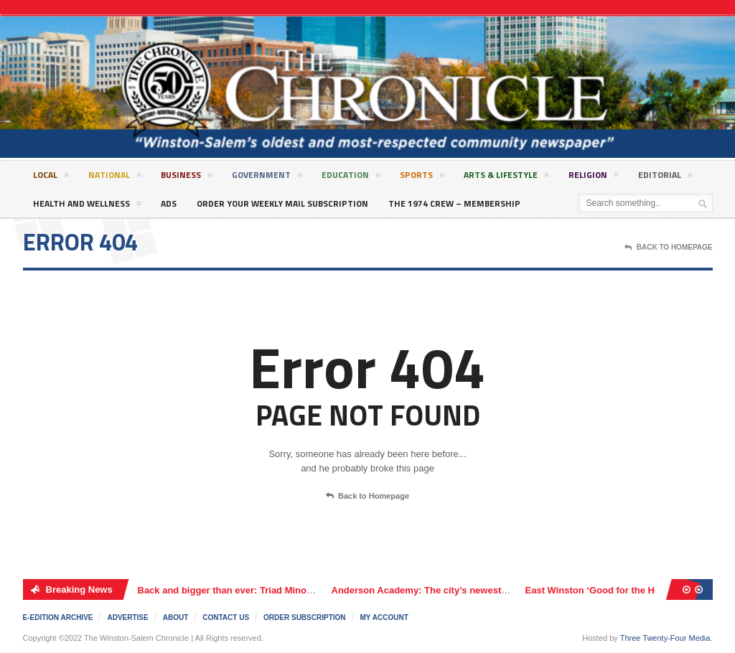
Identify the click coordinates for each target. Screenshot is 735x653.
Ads (169, 203)
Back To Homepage (668, 248)
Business (186, 177)
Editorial (665, 177)
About (176, 617)
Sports (422, 177)
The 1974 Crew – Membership (454, 203)
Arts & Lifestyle (506, 177)
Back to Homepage (367, 496)
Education (351, 177)
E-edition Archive (58, 617)
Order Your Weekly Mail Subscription (282, 203)
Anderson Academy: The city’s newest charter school (450, 590)
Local (50, 177)
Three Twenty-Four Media (665, 638)
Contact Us (225, 617)
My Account (384, 617)
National (114, 177)
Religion (593, 177)
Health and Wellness (87, 206)
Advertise (127, 617)
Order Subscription (304, 617)
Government (266, 177)
